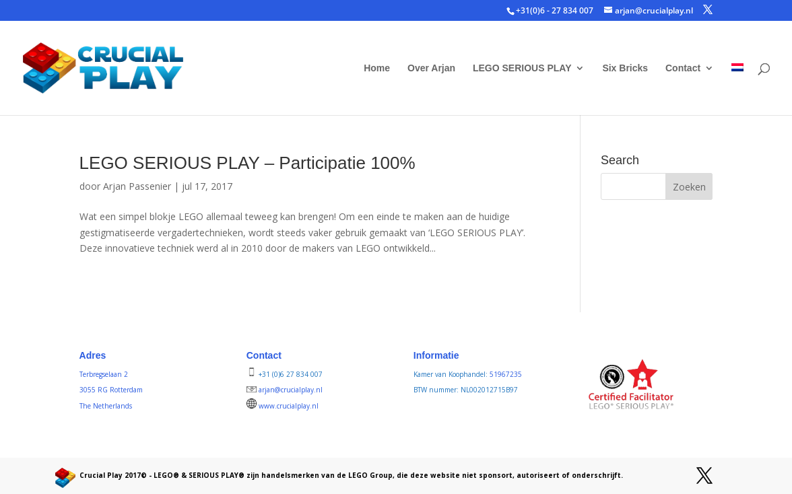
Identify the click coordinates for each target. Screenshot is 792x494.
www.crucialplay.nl (289, 406)
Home (377, 68)
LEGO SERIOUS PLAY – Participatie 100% (247, 163)
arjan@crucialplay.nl (291, 389)
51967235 (506, 374)
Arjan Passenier (137, 186)
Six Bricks (625, 68)
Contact (682, 68)
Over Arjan (431, 68)
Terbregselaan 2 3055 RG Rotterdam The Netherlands (111, 390)
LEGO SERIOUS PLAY (522, 68)
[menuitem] (737, 89)
